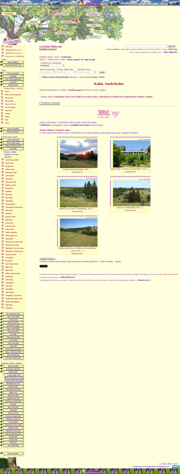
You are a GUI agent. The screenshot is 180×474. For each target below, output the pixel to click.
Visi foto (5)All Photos (103, 112)
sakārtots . (92, 77)
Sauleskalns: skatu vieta (64, 97)
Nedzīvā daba (53, 59)
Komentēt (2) (77, 172)
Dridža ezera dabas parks (87, 97)
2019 (144, 169)
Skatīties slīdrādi (47, 130)
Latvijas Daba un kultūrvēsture (51, 48)
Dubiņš (141, 97)
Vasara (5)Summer (115, 113)
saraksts (13, 50)
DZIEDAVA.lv (93, 4)
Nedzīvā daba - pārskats (13, 88)
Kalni (57, 57)
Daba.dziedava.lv (14, 56)
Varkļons (149, 97)
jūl (115, 116)
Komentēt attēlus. (62, 130)
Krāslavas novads (91, 90)
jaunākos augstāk (103, 117)
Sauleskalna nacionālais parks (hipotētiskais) (117, 97)
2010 (86, 169)
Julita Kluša (94, 139)
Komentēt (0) (130, 172)
